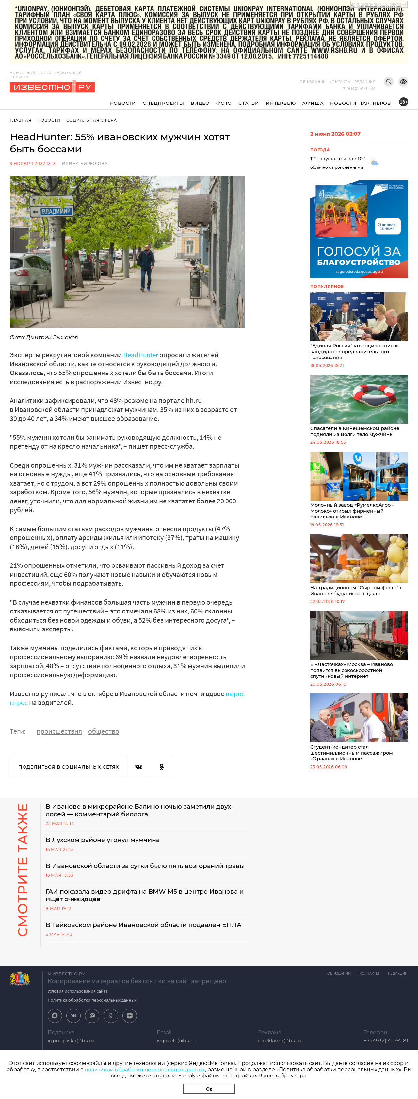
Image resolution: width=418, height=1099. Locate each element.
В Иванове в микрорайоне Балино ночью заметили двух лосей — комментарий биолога (144, 810)
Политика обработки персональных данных (92, 1018)
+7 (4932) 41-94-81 (358, 89)
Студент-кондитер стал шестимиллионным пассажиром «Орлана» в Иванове (359, 732)
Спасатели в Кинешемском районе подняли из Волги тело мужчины (359, 407)
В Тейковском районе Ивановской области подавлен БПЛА (138, 938)
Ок (209, 1088)
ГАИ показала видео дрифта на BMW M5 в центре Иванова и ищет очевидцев (147, 904)
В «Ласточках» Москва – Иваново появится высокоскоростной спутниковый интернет (359, 648)
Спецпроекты (163, 103)
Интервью (281, 103)
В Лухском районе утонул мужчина (106, 840)
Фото (224, 103)
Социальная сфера (92, 120)
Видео (200, 103)
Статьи (248, 103)
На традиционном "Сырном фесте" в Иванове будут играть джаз (359, 568)
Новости (123, 103)
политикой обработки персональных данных (144, 1069)
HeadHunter (141, 354)
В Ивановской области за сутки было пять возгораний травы (140, 870)
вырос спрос (30, 702)
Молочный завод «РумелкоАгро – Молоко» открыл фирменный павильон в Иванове (359, 487)
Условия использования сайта (78, 1008)
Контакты (340, 82)
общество (103, 730)
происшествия (59, 730)
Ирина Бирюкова (84, 163)
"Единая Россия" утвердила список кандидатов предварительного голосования (359, 326)
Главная (21, 120)
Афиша (313, 103)
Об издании (313, 82)
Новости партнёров (360, 103)
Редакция (365, 82)
